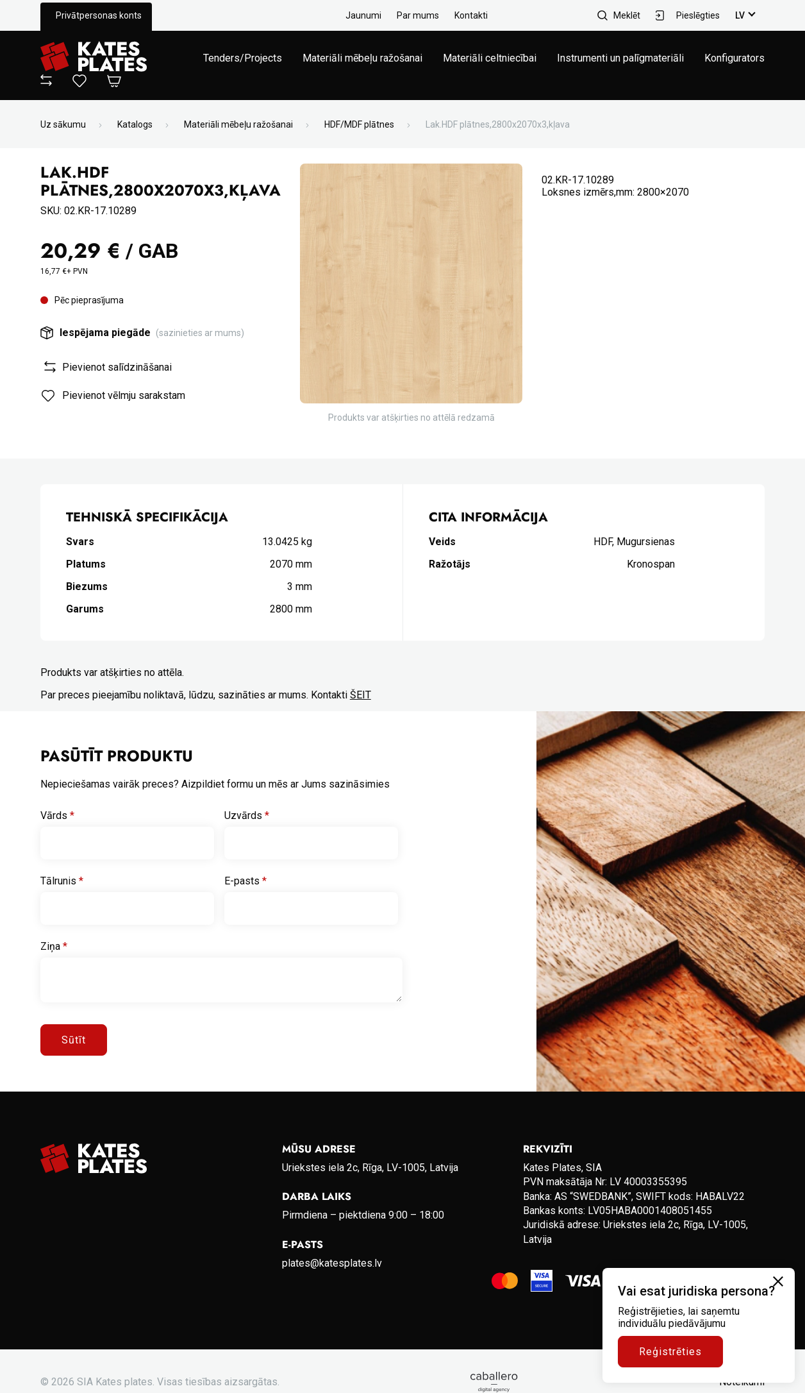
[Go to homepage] (93, 57)
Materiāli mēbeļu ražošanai (362, 58)
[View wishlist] (79, 84)
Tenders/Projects (242, 58)
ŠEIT (360, 695)
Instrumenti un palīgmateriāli (620, 58)
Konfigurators (734, 58)
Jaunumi (363, 15)
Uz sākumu (63, 124)
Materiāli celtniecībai (489, 58)
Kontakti (471, 15)
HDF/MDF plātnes (359, 124)
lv (740, 15)
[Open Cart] (114, 81)
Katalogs (135, 124)
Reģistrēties (670, 1352)
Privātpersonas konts (99, 15)
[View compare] (46, 82)
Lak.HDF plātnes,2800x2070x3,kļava (498, 124)
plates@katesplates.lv (332, 1263)
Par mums (418, 15)
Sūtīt (74, 1040)
